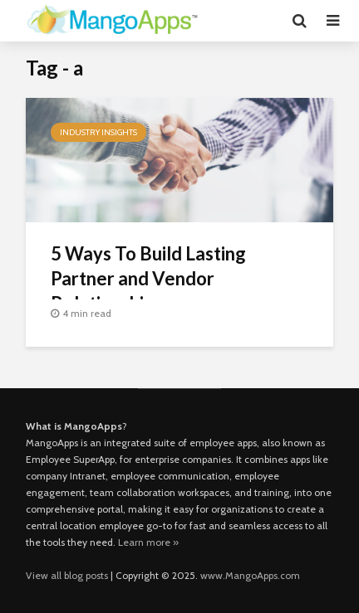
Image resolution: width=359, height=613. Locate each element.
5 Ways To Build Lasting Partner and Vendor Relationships (148, 278)
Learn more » (148, 542)
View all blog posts (67, 575)
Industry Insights (98, 132)
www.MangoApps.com (250, 575)
